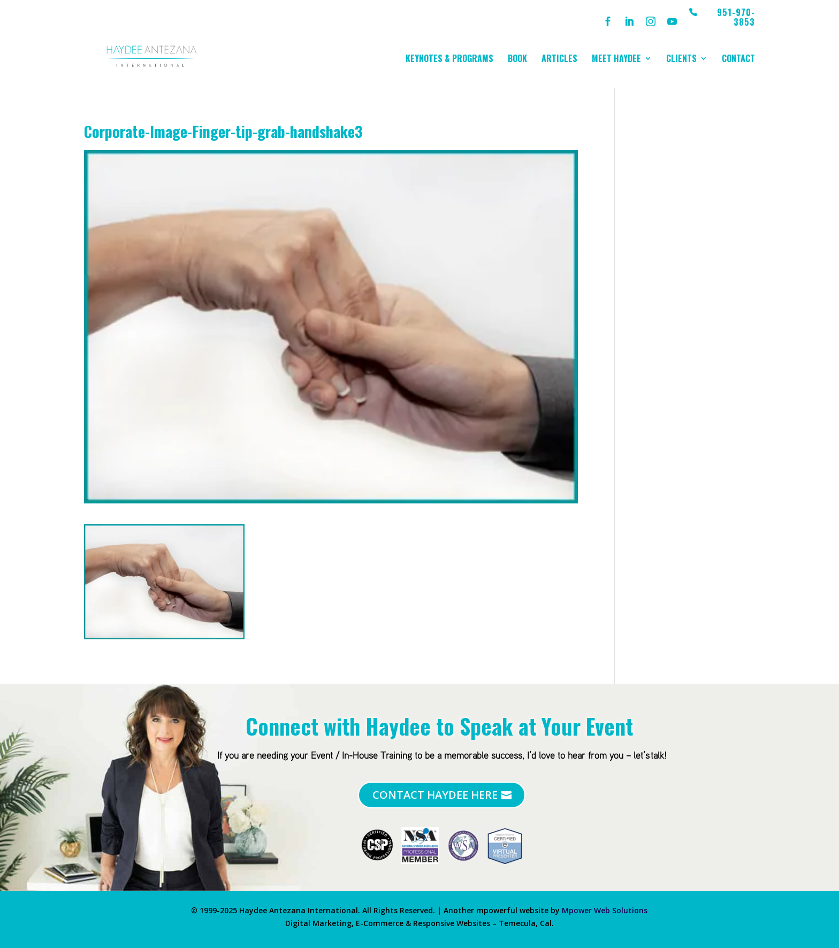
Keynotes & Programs (449, 60)
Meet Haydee (616, 60)
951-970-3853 (736, 17)
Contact (738, 60)
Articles (559, 60)
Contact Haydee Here (435, 795)
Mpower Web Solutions (604, 910)
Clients (681, 60)
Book (517, 60)
